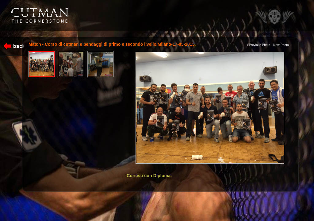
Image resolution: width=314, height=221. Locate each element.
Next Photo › (282, 45)
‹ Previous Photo (258, 45)
